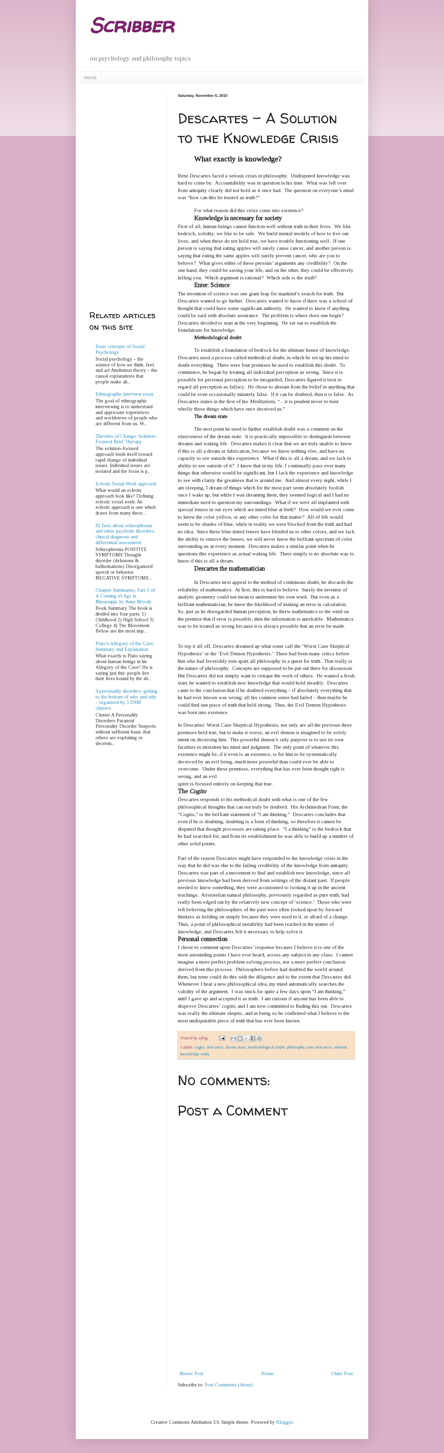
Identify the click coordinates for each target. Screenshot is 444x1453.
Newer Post (191, 1373)
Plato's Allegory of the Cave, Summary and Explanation (125, 646)
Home (90, 77)
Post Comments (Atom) (229, 1384)
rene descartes (319, 1047)
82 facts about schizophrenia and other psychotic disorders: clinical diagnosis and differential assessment (125, 534)
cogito (199, 1047)
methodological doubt (266, 1047)
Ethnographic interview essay (125, 394)
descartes (215, 1047)
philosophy (296, 1047)
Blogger (284, 1422)
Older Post (342, 1373)
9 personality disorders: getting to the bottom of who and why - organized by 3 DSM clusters (126, 700)
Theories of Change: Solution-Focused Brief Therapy (126, 439)
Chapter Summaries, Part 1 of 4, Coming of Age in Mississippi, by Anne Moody (125, 596)
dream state (235, 1047)
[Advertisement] (266, 1318)
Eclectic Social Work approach (126, 483)
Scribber (131, 25)
